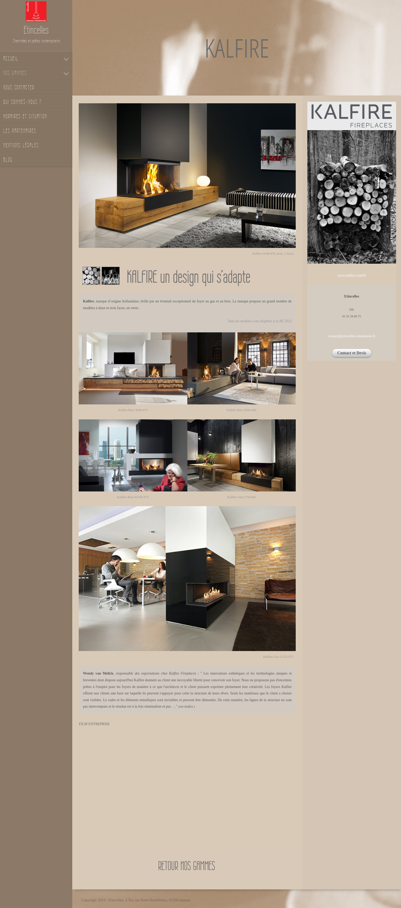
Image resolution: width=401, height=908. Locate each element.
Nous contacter (19, 87)
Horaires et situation (25, 116)
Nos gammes (15, 73)
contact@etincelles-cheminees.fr (351, 336)
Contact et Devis (351, 353)
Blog (8, 159)
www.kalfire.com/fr (352, 275)
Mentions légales (21, 145)
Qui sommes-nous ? (22, 102)
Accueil (10, 58)
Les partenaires (19, 131)
